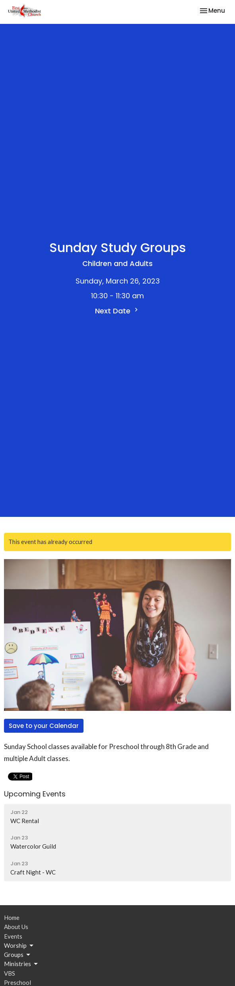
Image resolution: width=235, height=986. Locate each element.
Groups (17, 955)
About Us (16, 926)
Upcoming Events (35, 794)
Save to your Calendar (44, 726)
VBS (9, 973)
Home (11, 917)
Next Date (117, 311)
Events (13, 936)
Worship (19, 946)
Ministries (21, 964)
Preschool (17, 982)
